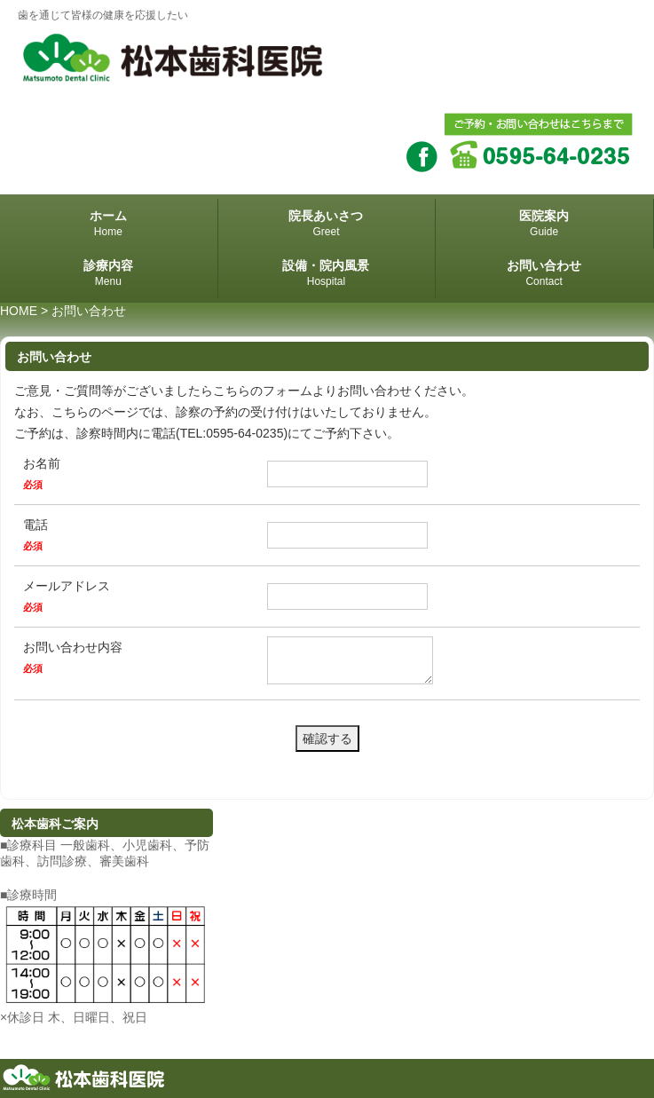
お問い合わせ (544, 273)
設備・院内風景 (326, 273)
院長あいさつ (326, 224)
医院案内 (544, 224)
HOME (18, 311)
